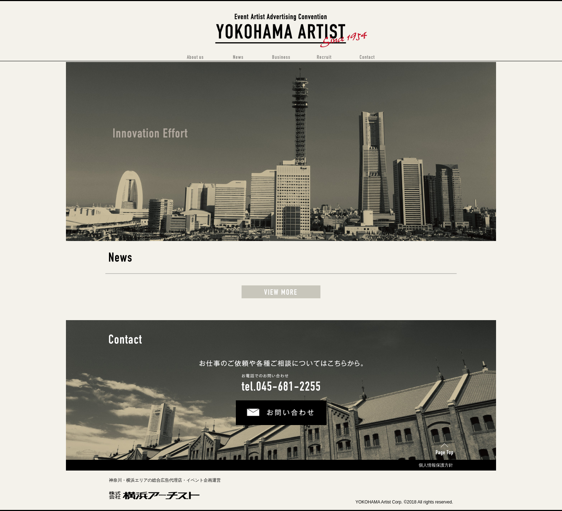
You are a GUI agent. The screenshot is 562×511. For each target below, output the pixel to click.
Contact (367, 57)
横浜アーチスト (281, 16)
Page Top (443, 447)
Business (281, 57)
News (237, 57)
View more (281, 292)
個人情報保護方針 (436, 465)
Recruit (324, 57)
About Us (194, 57)
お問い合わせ (253, 407)
